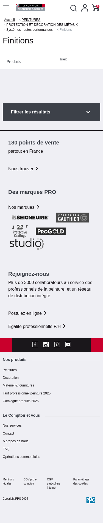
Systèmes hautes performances (29, 30)
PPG (18, 498)
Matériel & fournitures (18, 385)
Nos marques (24, 207)
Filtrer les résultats (30, 112)
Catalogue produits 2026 (21, 401)
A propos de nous (15, 441)
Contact (8, 433)
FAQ (6, 449)
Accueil (9, 20)
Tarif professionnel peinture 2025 (27, 393)
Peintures (10, 370)
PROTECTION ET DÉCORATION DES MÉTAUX (42, 25)
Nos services (12, 425)
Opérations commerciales (21, 457)
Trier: (63, 59)
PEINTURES (31, 20)
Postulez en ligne (27, 313)
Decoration (11, 378)
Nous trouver (23, 168)
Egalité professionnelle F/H (37, 326)
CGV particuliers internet (53, 483)
